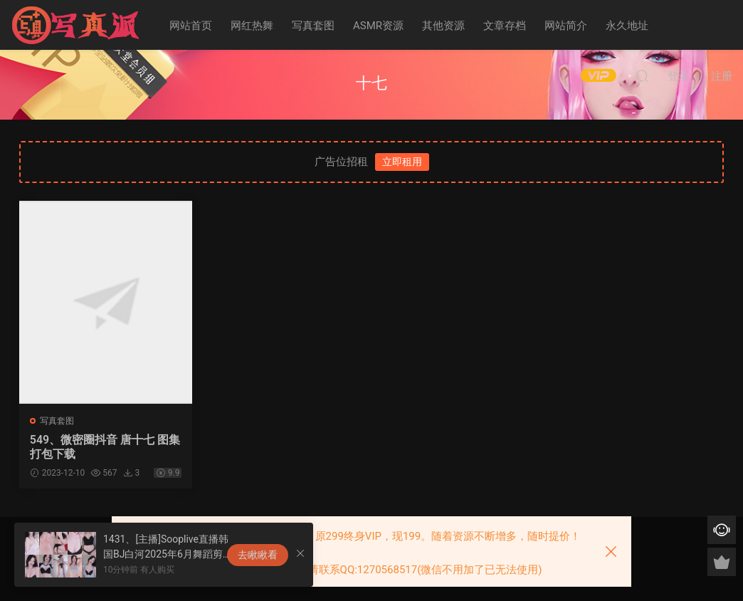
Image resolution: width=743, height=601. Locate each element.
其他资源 (443, 25)
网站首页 (190, 25)
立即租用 (402, 161)
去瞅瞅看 (258, 554)
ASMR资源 (378, 25)
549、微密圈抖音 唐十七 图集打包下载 (99, 447)
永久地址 (627, 25)
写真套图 (313, 25)
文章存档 (504, 25)
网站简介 (565, 25)
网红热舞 (252, 25)
